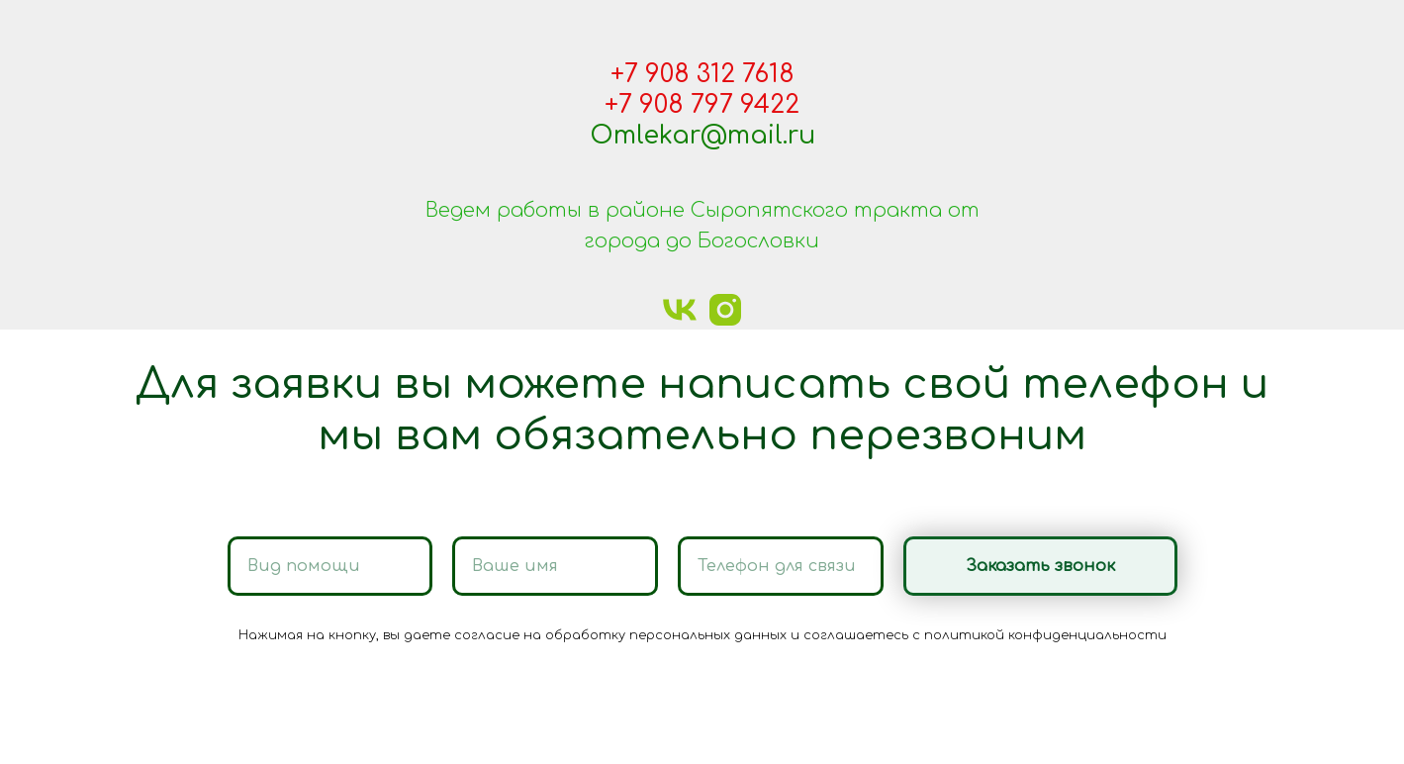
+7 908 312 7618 (702, 74)
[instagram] (725, 310)
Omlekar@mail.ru (702, 135)
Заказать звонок (1071, 566)
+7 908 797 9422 (702, 105)
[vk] (680, 310)
